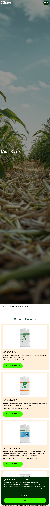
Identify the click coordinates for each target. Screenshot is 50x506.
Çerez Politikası (25, 495)
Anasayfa (3, 306)
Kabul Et (25, 500)
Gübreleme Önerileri (14, 306)
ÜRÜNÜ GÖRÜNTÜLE (13, 366)
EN (46, 3)
